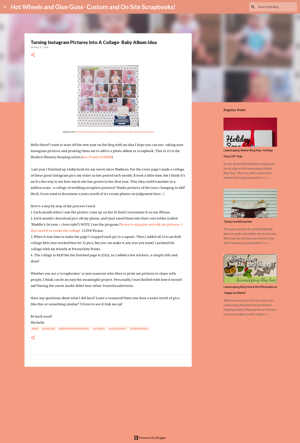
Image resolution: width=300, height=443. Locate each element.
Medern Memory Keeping (74, 328)
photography (117, 328)
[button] (33, 55)
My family (99, 328)
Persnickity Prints (82, 132)
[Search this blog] (277, 6)
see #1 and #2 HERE (97, 157)
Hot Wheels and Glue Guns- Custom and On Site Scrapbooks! (93, 7)
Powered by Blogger (150, 437)
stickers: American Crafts (101, 132)
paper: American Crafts (123, 132)
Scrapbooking (139, 328)
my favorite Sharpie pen (143, 132)
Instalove (48, 328)
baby (35, 328)
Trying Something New (237, 221)
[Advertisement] (108, 399)
